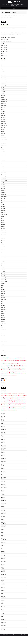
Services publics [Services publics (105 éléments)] (11, 373)
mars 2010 (3, 337)
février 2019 (3, 188)
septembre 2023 (4, 105)
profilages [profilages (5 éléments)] (16, 368)
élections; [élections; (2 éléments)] (15, 375)
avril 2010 (3, 335)
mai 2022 (2, 131)
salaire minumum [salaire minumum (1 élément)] (4, 373)
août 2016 (3, 238)
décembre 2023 (4, 99)
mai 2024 (2, 89)
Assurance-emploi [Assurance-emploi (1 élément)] (14, 358)
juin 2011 (2, 325)
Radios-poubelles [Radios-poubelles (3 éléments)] (17, 369)
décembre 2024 (4, 79)
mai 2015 (2, 267)
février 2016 (3, 554)
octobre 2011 (3, 323)
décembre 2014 (3, 277)
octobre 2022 (3, 123)
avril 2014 (3, 289)
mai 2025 (2, 422)
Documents (3, 49)
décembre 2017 (3, 208)
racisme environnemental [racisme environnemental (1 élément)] (7, 369)
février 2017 (3, 226)
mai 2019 (2, 182)
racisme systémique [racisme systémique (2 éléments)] (12, 369)
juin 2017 (2, 218)
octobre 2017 (3, 212)
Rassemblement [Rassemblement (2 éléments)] (22, 369)
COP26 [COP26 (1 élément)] (4, 360)
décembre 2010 (3, 329)
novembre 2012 (3, 309)
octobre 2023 (3, 103)
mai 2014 (2, 287)
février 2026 (3, 416)
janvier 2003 (3, 352)
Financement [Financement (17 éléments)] (7, 363)
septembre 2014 (4, 281)
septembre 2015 (4, 259)
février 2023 (3, 115)
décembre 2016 (3, 230)
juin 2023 (2, 107)
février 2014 (3, 293)
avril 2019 (3, 184)
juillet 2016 (3, 240)
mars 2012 (3, 319)
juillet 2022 (3, 127)
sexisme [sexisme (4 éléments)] (17, 373)
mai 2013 (2, 303)
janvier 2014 (3, 295)
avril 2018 (3, 204)
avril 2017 (3, 222)
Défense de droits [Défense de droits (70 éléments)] (18, 360)
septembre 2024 (4, 85)
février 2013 (3, 307)
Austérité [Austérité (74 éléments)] (18, 358)
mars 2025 (3, 73)
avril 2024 (3, 91)
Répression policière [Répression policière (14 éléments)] (11, 371)
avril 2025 (2, 423)
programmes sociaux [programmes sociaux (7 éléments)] (22, 368)
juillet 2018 (3, 198)
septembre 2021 (4, 145)
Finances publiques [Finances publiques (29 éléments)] (14, 363)
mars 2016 (3, 552)
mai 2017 (2, 220)
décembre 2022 (4, 119)
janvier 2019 (3, 190)
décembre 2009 (3, 619)
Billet (2, 53)
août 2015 (3, 261)
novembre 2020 (3, 484)
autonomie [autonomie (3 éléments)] (23, 358)
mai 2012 (2, 315)
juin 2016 (2, 242)
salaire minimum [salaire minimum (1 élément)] (18, 371)
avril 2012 (3, 317)
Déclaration (3, 47)
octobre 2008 (3, 625)
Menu (14, 8)
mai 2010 (2, 333)
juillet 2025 (3, 419)
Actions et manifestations (5, 41)
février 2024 (3, 95)
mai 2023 (2, 109)
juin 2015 (2, 265)
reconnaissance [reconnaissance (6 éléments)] (4, 371)
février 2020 (3, 172)
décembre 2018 (3, 192)
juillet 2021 (3, 147)
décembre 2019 (3, 176)
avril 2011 (2, 327)
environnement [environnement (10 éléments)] (21, 397)
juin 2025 (2, 420)
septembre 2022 (4, 125)
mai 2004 (2, 628)
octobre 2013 (3, 299)
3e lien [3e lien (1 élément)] (2, 358)
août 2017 (3, 216)
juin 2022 (2, 129)
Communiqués (3, 39)
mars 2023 (3, 113)
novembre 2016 (3, 232)
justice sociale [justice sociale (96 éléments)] (18, 366)
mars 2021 (3, 481)
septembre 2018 (4, 196)
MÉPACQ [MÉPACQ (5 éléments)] (6, 368)
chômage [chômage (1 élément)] (2, 360)
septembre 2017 (4, 214)
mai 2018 (2, 202)
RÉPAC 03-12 (14, 2)
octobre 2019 (3, 178)
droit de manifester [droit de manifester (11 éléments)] (9, 360)
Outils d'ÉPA (3, 45)
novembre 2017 (3, 210)
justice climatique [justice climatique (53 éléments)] (9, 365)
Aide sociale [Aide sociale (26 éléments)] (8, 358)
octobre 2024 (3, 83)
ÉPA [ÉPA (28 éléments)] (2, 375)
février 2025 (3, 75)
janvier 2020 (3, 174)
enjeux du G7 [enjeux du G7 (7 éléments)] (15, 397)
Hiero (22, 634)
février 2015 (3, 273)
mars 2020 (3, 170)
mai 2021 (2, 149)
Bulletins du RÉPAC (4, 51)
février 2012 (3, 321)
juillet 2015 (3, 263)
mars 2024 (3, 93)
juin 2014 (2, 285)
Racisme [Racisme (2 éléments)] (2, 369)
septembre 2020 (3, 487)
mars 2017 (3, 224)
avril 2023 (3, 111)
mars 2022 (3, 135)
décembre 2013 (3, 297)
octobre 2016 (3, 234)
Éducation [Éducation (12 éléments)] (21, 373)
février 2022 (3, 137)
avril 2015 (3, 269)
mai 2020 (2, 166)
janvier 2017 (3, 228)
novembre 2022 (4, 121)
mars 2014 (3, 291)
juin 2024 (2, 87)
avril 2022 (3, 133)
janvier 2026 (3, 417)
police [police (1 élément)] (13, 368)
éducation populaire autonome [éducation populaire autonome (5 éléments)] (9, 375)
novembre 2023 (4, 101)
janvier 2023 (3, 117)
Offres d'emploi (4, 55)
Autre (2, 43)
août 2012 (3, 313)
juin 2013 (2, 301)
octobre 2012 (3, 311)
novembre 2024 (4, 81)
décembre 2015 (3, 557)
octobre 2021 (3, 143)
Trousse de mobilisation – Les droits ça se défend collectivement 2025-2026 (13, 32)
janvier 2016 (3, 555)
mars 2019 (3, 186)
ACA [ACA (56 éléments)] (4, 358)
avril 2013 (3, 305)
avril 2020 (3, 168)
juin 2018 (2, 200)
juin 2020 (2, 491)
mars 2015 (3, 271)
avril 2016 (2, 551)
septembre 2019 (4, 180)
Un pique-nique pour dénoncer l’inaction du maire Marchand (11, 34)
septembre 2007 (3, 626)
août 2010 (3, 331)
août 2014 (3, 283)
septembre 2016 (4, 236)
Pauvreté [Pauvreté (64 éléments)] (10, 368)
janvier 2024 (3, 97)
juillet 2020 (3, 490)
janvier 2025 (3, 77)
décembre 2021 (3, 139)
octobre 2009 (3, 622)
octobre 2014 (3, 279)
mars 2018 (3, 206)
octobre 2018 (3, 194)
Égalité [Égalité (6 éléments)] (24, 373)
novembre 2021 (3, 141)
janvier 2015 (3, 275)
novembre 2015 (3, 558)
